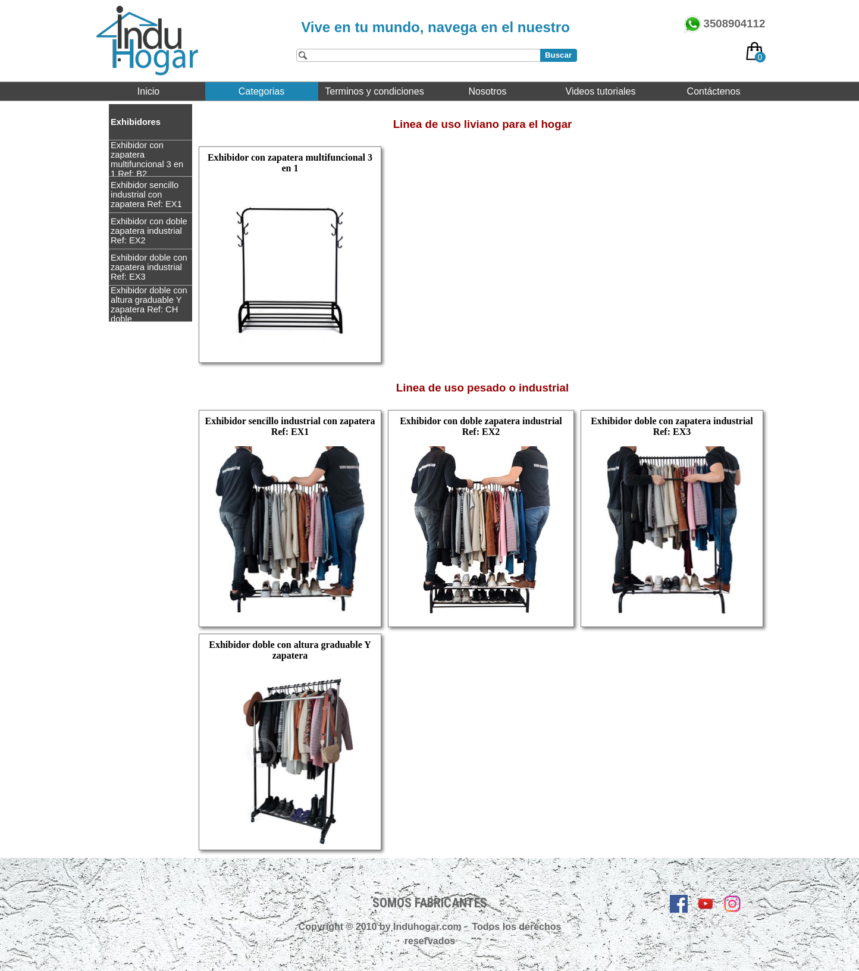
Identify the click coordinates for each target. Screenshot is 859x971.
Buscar (558, 55)
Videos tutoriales (601, 91)
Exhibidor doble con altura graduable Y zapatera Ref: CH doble (149, 305)
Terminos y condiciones (374, 91)
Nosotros (487, 91)
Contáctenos (714, 91)
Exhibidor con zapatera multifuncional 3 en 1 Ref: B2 (147, 159)
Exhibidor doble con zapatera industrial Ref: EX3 (149, 267)
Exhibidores (136, 122)
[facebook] (679, 904)
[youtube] (705, 904)
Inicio (148, 91)
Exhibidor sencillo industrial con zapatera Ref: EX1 (146, 194)
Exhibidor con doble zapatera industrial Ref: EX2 (149, 231)
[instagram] (732, 904)
